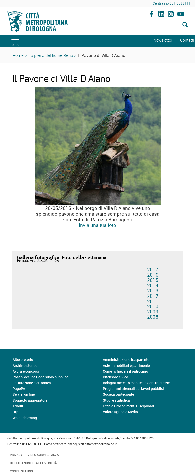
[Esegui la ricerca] (185, 25)
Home (18, 55)
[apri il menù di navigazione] (14, 41)
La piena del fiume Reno (51, 55)
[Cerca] (168, 25)
